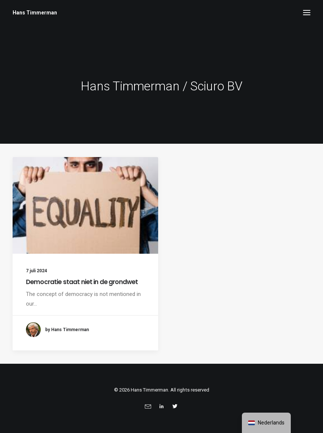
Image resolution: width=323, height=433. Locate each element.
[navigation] (266, 423)
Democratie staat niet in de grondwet (82, 281)
